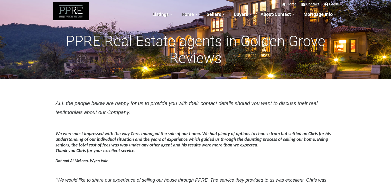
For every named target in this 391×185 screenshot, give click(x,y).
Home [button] (187, 14)
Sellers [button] (214, 14)
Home (289, 4)
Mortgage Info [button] (318, 14)
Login (331, 4)
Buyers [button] (241, 14)
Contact (310, 4)
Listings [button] (160, 14)
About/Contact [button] (275, 14)
